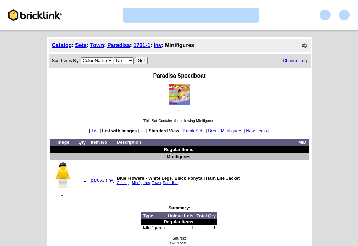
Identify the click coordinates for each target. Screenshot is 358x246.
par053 (97, 180)
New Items (256, 130)
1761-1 (141, 45)
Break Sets (194, 130)
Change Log (295, 60)
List (95, 130)
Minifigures (141, 183)
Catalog (62, 45)
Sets (81, 45)
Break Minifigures (225, 130)
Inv (158, 45)
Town (97, 45)
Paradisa (118, 45)
